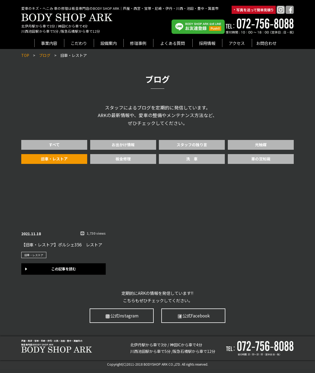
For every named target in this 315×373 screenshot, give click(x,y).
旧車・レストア (54, 158)
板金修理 (123, 158)
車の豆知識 (260, 158)
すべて (54, 144)
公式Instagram (121, 316)
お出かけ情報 (123, 144)
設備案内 (108, 43)
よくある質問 (172, 43)
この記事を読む (63, 268)
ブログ (44, 55)
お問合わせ (266, 43)
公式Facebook (193, 316)
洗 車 (192, 158)
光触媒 (260, 144)
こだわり (79, 43)
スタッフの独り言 (192, 144)
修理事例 (138, 43)
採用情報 (207, 43)
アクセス (237, 43)
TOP (25, 55)
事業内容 (49, 43)
